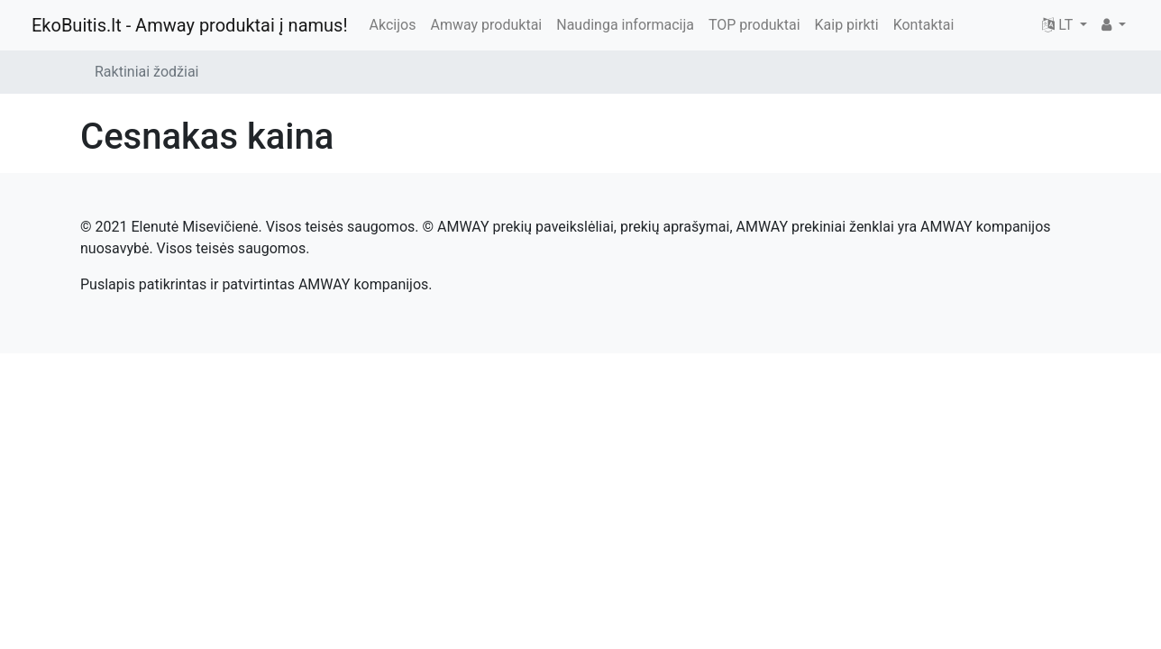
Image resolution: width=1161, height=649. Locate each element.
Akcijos (393, 24)
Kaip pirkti (847, 24)
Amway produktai (486, 24)
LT (1059, 24)
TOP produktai (754, 24)
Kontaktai (924, 24)
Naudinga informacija (625, 24)
